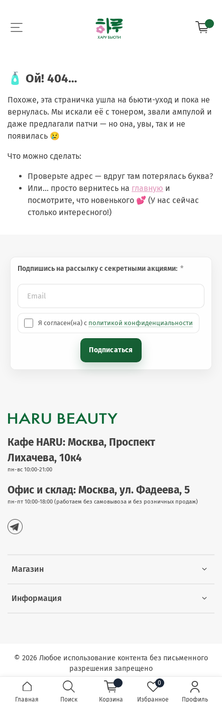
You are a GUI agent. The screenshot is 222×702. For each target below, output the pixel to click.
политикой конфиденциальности (140, 323)
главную (147, 188)
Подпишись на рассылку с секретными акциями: (98, 268)
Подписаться (111, 350)
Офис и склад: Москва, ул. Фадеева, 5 (99, 490)
